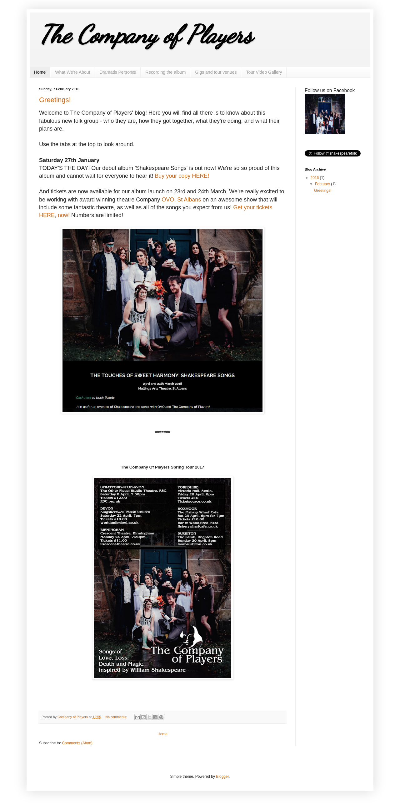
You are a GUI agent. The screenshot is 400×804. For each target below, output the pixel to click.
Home (40, 72)
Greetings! (55, 100)
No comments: (116, 717)
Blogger (222, 776)
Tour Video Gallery (264, 72)
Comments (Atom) (77, 743)
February (323, 184)
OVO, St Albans (181, 199)
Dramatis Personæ (118, 72)
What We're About (72, 72)
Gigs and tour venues (216, 72)
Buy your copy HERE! (182, 176)
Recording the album (165, 72)
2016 (315, 178)
